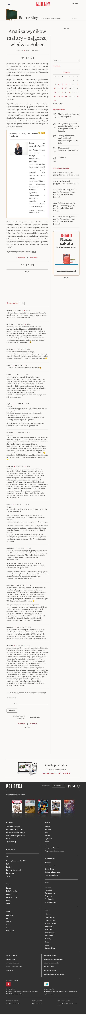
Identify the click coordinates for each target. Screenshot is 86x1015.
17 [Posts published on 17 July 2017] (55, 93)
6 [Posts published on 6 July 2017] (66, 85)
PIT (7, 919)
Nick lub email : (12, 699)
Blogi (47, 884)
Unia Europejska (12, 892)
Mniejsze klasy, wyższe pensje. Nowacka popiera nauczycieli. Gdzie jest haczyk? (65, 194)
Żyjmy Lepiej (11, 842)
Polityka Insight (37, 1002)
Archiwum (49, 936)
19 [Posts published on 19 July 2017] (62, 93)
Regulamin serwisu (50, 956)
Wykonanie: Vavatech (37, 1004)
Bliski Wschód (11, 898)
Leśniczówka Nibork (64, 1002)
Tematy (47, 943)
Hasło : (15, 705)
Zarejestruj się (35, 718)
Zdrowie (48, 864)
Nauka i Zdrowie (50, 860)
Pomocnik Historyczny (14, 830)
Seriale (47, 836)
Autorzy (48, 939)
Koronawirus (10, 850)
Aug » (61, 105)
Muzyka (48, 830)
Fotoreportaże (50, 933)
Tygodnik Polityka (13, 827)
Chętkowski (49, 900)
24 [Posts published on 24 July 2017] (55, 97)
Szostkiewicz (50, 894)
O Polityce (9, 971)
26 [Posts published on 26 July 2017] (62, 97)
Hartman (48, 891)
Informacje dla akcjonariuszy (54, 975)
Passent (48, 888)
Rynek (8, 912)
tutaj (34, 252)
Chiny (8, 904)
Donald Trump (11, 895)
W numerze (9, 823)
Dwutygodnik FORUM (12, 1002)
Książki (47, 827)
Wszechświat (50, 867)
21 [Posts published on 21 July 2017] (70, 93)
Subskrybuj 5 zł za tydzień (55, 774)
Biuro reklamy (11, 960)
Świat (8, 885)
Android (12, 990)
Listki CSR (10, 931)
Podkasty (48, 930)
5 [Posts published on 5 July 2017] (62, 85)
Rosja (8, 901)
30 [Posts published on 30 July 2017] (77, 97)
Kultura (47, 823)
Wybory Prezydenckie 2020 (16, 862)
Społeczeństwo (50, 921)
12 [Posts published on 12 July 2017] (62, 89)
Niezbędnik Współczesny (15, 836)
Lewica (8, 868)
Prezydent (10, 874)
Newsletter (46, 787)
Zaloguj (75, 4)
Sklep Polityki (50, 949)
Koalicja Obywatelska (14, 871)
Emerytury (10, 916)
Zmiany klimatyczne (52, 873)
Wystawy (48, 839)
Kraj (7, 858)
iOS (7, 990)
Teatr (47, 842)
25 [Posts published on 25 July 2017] (59, 97)
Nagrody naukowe (51, 876)
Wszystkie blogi (51, 903)
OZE (7, 925)
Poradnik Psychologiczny (15, 833)
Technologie (49, 870)
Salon (8, 839)
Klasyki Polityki (51, 924)
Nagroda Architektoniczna (54, 852)
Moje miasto (49, 927)
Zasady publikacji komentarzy (54, 960)
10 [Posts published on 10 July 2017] (55, 89)
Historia (48, 915)
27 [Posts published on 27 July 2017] (66, 97)
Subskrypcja (58, 787)
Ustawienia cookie (50, 971)
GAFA (8, 928)
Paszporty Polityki (52, 849)
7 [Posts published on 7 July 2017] (69, 85)
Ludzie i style (50, 918)
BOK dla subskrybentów (14, 968)
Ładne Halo (17, 1004)
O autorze (74, 19)
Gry (46, 845)
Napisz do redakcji (12, 964)
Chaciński (48, 897)
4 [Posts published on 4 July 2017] (58, 85)
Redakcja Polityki (12, 956)
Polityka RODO (49, 968)
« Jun (55, 105)
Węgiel (8, 922)
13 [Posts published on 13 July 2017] (66, 89)
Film (46, 833)
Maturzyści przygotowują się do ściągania (66, 174)
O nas (47, 946)
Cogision (12, 1004)
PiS (7, 865)
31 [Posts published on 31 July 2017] (55, 101)
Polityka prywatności (51, 964)
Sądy (8, 877)
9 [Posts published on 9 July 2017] (77, 85)
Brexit (8, 889)
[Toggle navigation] (9, 4)
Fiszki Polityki (49, 990)
